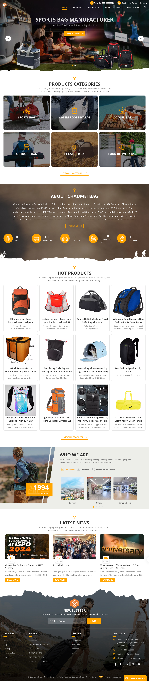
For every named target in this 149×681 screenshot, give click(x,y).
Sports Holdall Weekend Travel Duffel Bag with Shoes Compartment (92, 321)
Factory (72, 503)
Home (64, 7)
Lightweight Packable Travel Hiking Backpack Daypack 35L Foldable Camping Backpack (56, 419)
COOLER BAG (122, 117)
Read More (12, 580)
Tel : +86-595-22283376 (102, 3)
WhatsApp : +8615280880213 (129, 658)
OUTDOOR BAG (26, 154)
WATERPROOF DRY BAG (74, 117)
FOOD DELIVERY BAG (122, 154)
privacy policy (9, 653)
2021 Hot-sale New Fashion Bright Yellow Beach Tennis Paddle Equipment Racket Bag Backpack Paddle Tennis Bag (128, 419)
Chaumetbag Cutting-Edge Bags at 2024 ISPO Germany (24, 566)
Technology (76, 640)
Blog (5, 644)
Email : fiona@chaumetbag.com (132, 3)
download (7, 657)
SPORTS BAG (26, 117)
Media (74, 653)
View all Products (73, 437)
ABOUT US (93, 7)
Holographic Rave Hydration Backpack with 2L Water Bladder (20, 419)
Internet (75, 648)
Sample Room (125, 503)
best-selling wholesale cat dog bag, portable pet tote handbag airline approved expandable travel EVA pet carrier (92, 370)
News (118, 7)
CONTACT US (133, 7)
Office (99, 503)
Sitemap (6, 648)
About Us (73, 226)
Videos (108, 7)
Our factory (67, 469)
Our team (83, 469)
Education (76, 644)
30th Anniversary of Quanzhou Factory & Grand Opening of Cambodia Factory (120, 566)
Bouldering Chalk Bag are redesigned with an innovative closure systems (56, 370)
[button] (72, 65)
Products (77, 7)
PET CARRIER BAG (74, 154)
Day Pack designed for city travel (128, 370)
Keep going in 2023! (61, 565)
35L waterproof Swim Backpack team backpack (20, 321)
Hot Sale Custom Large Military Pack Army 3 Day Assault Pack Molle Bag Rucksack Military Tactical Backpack (92, 419)
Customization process (103, 469)
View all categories (73, 173)
